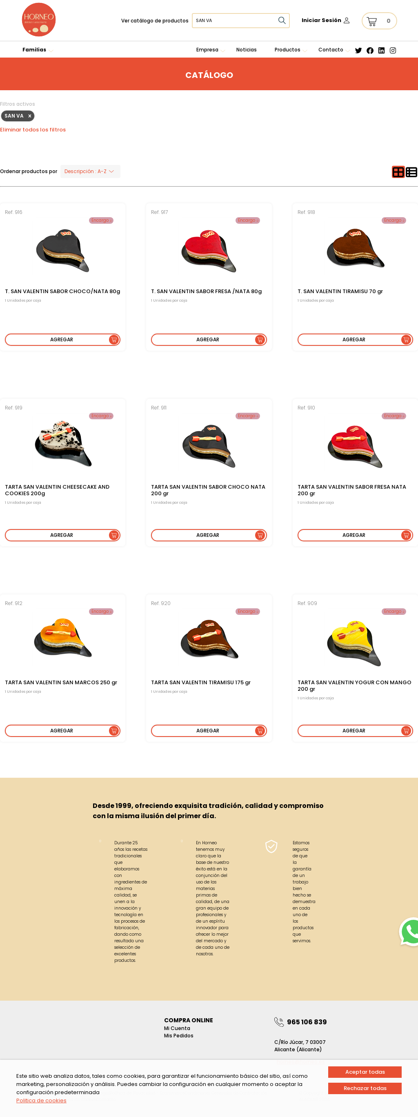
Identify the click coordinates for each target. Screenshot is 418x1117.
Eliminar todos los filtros (33, 130)
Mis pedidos (178, 1035)
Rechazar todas (365, 1088)
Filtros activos (17, 103)
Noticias (246, 49)
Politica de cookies (41, 1100)
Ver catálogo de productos (155, 20)
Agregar (61, 339)
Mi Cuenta (177, 1028)
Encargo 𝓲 (101, 220)
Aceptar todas (365, 1072)
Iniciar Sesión (321, 20)
